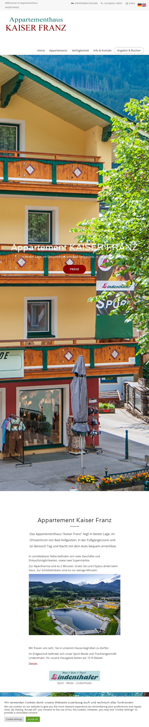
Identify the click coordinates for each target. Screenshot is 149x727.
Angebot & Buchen (129, 50)
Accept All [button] (33, 719)
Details (33, 664)
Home (41, 50)
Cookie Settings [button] (14, 719)
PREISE (74, 269)
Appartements (58, 50)
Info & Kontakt (102, 50)
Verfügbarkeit (80, 50)
